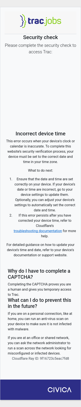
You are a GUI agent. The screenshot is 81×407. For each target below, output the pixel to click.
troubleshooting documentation (38, 231)
